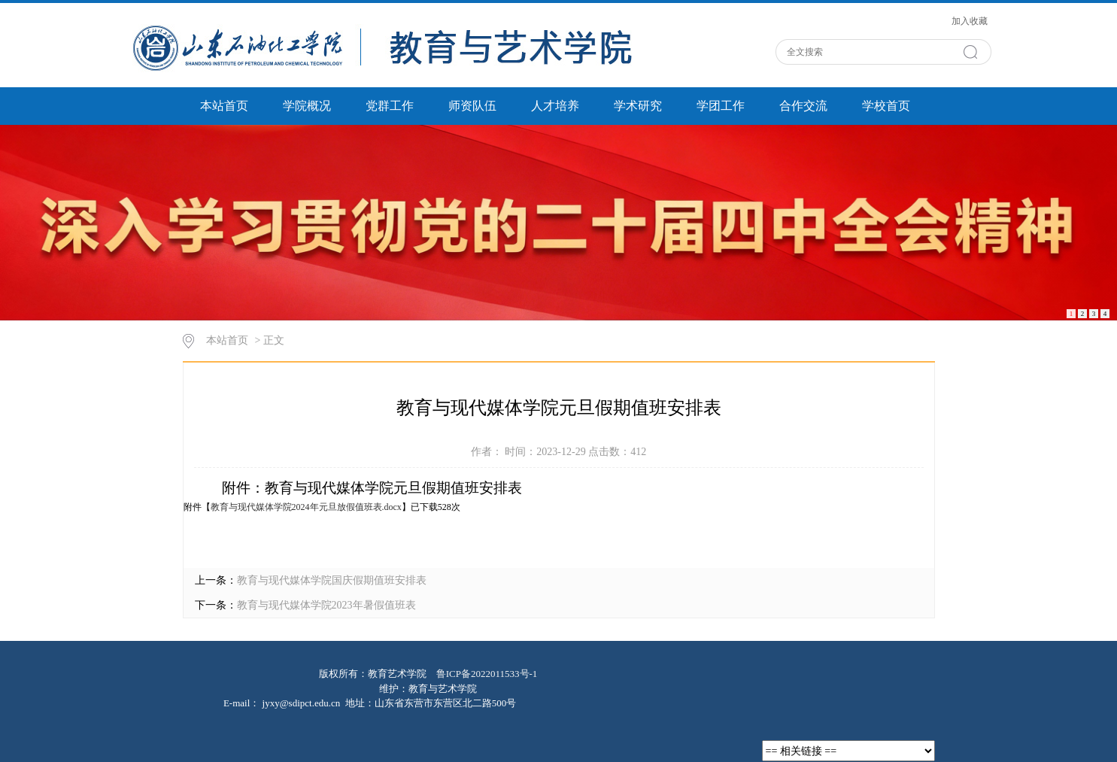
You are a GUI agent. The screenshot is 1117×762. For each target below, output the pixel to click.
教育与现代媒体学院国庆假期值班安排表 (331, 580)
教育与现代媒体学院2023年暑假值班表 (326, 605)
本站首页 (224, 105)
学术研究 (638, 105)
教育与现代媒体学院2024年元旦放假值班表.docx (306, 507)
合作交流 (803, 105)
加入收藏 (970, 21)
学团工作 (721, 105)
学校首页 (886, 105)
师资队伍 (472, 105)
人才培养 (555, 105)
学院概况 (307, 105)
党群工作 (390, 105)
